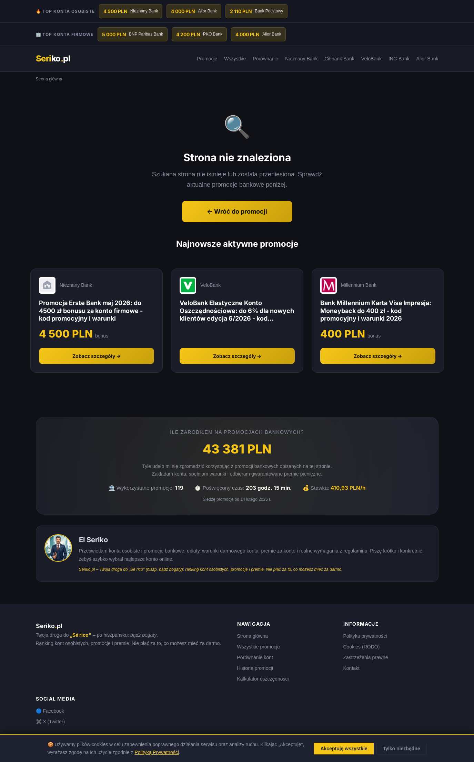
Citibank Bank (339, 58)
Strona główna (252, 636)
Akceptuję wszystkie (343, 748)
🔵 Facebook (50, 711)
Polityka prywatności (365, 636)
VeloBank (371, 58)
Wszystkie (235, 58)
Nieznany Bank (301, 58)
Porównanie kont (255, 657)
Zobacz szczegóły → (96, 356)
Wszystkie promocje (258, 646)
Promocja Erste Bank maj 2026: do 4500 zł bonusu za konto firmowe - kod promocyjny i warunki (91, 310)
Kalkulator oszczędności (263, 679)
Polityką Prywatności (156, 752)
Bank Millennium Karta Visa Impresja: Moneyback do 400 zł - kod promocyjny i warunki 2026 (375, 310)
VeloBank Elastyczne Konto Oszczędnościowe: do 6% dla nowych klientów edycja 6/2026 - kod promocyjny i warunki (237, 311)
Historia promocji (255, 668)
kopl (53, 58)
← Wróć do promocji (237, 211)
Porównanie (265, 58)
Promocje (207, 58)
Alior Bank (427, 58)
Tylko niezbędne (401, 748)
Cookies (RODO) (361, 646)
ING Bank (399, 58)
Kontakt (351, 668)
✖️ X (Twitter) (50, 721)
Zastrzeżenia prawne (365, 657)
